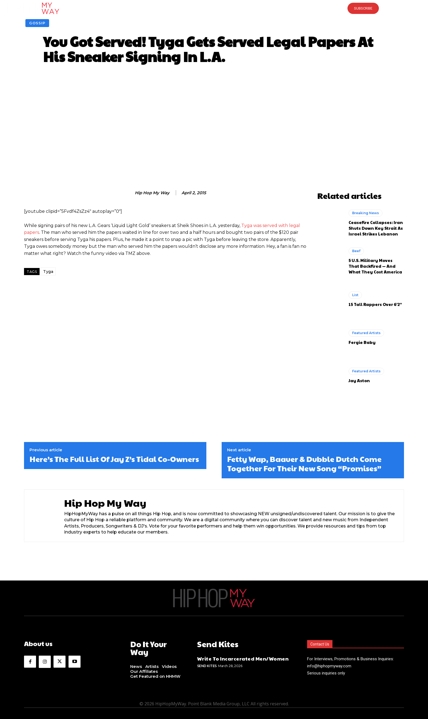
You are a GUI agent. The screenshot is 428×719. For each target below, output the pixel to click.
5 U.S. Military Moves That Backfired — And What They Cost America (375, 266)
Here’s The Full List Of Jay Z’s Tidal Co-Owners (114, 459)
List (355, 295)
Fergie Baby (362, 342)
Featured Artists (366, 333)
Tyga (48, 271)
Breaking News (365, 213)
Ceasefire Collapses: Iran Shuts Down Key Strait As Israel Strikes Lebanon (376, 228)
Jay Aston (359, 380)
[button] (214, 8)
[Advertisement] (214, 128)
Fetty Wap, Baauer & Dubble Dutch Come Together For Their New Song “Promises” (304, 463)
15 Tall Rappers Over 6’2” (375, 304)
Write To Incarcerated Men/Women (243, 657)
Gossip (37, 23)
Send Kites (207, 664)
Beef (356, 251)
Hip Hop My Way (152, 192)
